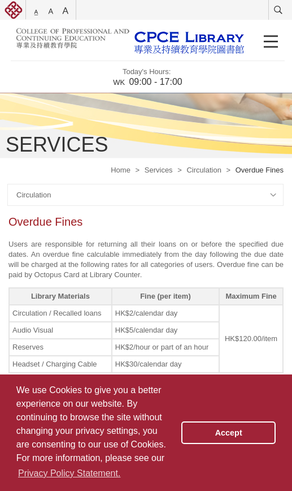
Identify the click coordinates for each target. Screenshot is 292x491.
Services (159, 170)
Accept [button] (228, 432)
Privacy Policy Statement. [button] (69, 473)
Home (120, 170)
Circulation (203, 170)
